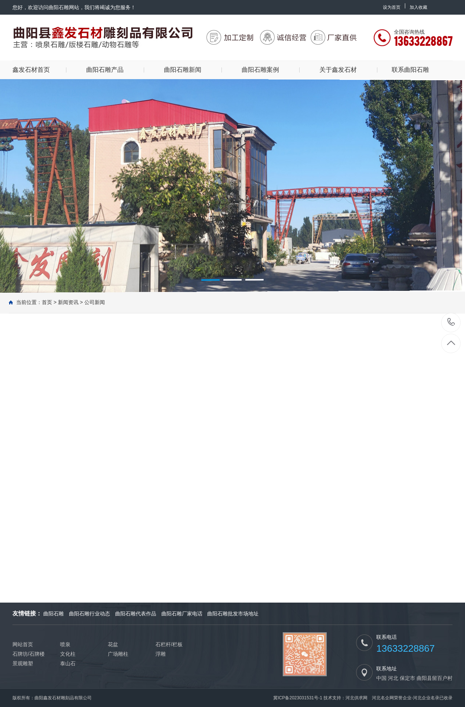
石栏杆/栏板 (169, 644)
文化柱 (68, 653)
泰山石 (68, 663)
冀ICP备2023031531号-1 (297, 697)
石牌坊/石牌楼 (28, 653)
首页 (47, 302)
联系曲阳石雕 (410, 69)
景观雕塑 (22, 663)
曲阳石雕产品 (105, 69)
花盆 (113, 644)
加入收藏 (418, 7)
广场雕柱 (118, 653)
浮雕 (160, 653)
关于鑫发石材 (338, 69)
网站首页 (22, 644)
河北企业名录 (426, 697)
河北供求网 (356, 697)
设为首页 (391, 7)
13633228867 (451, 322)
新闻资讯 (68, 302)
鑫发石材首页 (31, 69)
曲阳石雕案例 (260, 69)
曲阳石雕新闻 (182, 69)
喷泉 (65, 644)
